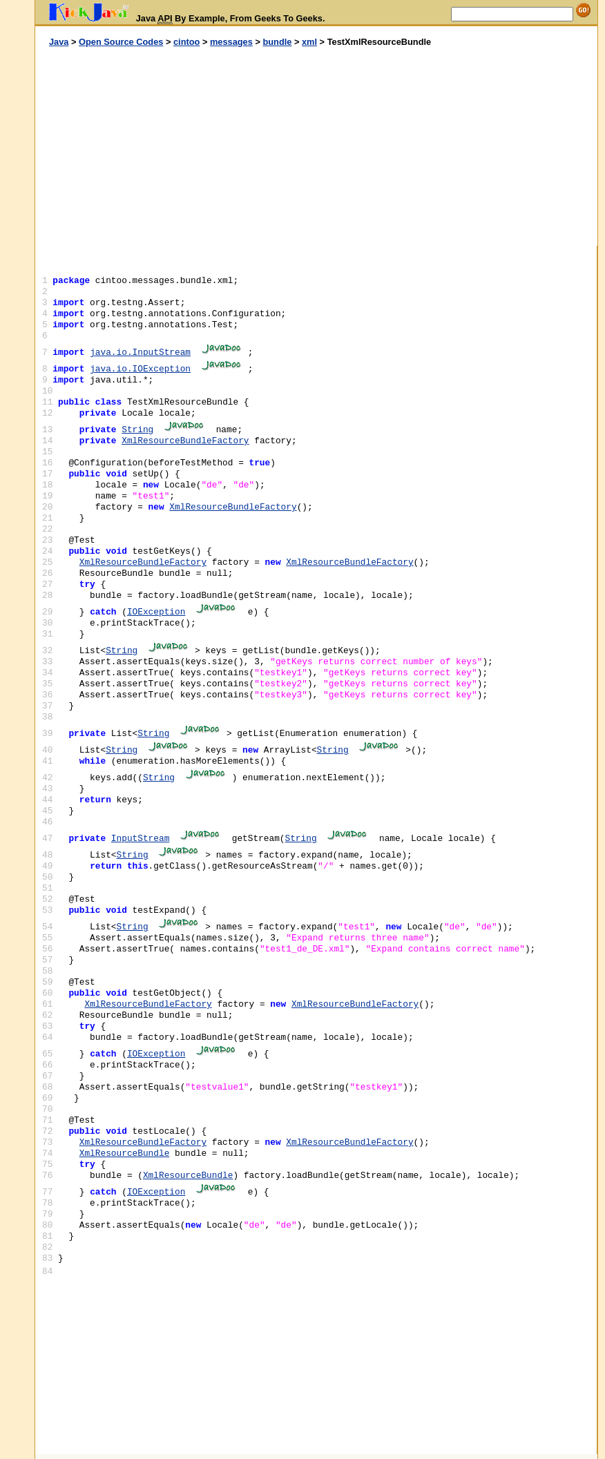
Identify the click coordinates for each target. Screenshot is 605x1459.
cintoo (186, 42)
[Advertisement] (176, 147)
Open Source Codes (121, 42)
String (137, 430)
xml (309, 42)
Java (58, 42)
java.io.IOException (140, 369)
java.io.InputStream (140, 352)
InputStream (140, 838)
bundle (276, 42)
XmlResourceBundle (124, 1153)
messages (231, 42)
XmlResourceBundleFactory (185, 441)
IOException (156, 612)
